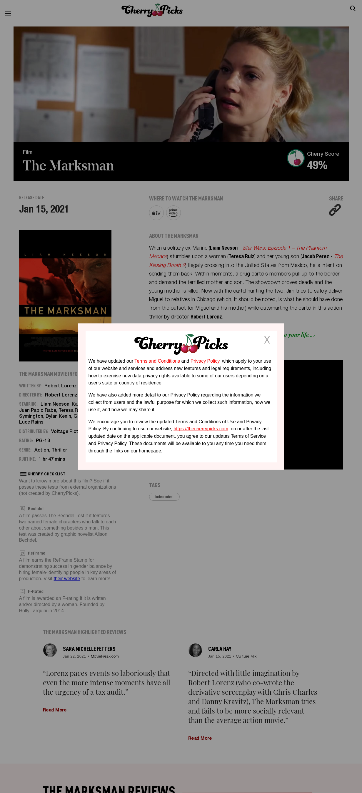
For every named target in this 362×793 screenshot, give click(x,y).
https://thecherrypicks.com (201, 428)
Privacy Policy (205, 361)
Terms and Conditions (157, 361)
